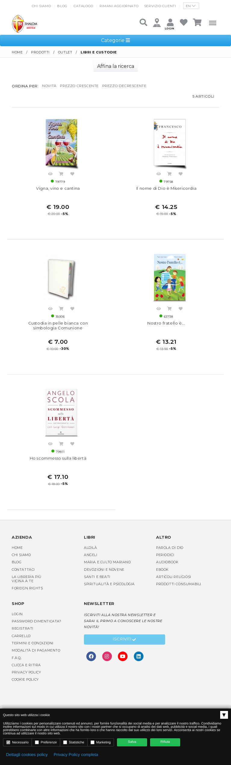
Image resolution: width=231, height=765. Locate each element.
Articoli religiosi (173, 584)
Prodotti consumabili (178, 592)
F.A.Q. (17, 666)
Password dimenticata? (36, 629)
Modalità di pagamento (36, 658)
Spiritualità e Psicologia (109, 592)
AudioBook (167, 570)
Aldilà (90, 555)
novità (49, 86)
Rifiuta (165, 742)
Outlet (65, 52)
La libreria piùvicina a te (27, 586)
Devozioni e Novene (104, 577)
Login (17, 622)
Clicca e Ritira (26, 673)
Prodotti (40, 52)
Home (17, 52)
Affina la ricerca (115, 66)
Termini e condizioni (33, 651)
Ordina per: (25, 86)
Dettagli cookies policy (27, 754)
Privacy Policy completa (76, 754)
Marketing (101, 742)
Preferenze (46, 742)
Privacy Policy (26, 680)
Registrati (22, 636)
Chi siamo (41, 6)
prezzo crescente (82, 86)
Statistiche (73, 742)
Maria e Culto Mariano (107, 570)
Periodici (165, 563)
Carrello (21, 644)
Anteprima (50, 177)
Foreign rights (27, 596)
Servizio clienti (160, 6)
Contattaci (23, 577)
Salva (132, 742)
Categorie (115, 40)
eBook (162, 577)
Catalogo (83, 6)
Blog (62, 6)
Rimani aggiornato (119, 6)
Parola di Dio (169, 555)
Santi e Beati (97, 584)
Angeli (90, 563)
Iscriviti (124, 647)
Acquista (61, 177)
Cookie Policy (25, 687)
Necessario (17, 742)
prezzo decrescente (130, 86)
